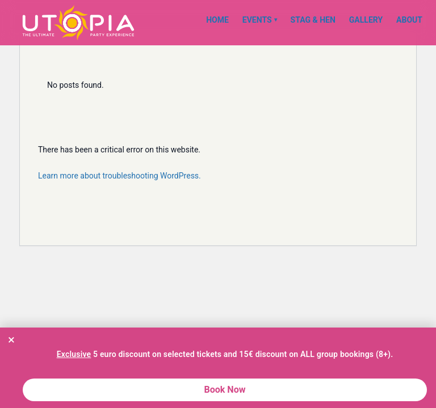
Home (217, 19)
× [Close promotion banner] (11, 339)
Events (259, 19)
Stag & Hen (313, 19)
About (409, 19)
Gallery (366, 19)
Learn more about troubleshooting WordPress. (119, 175)
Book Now (225, 389)
